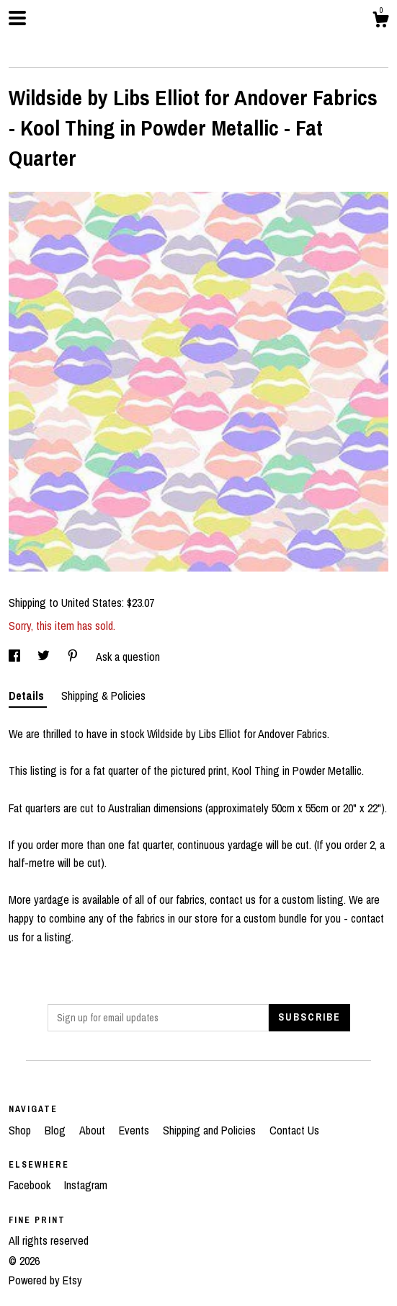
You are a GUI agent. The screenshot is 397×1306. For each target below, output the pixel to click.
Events (135, 1130)
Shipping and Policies (211, 1130)
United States (91, 602)
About (93, 1130)
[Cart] (380, 21)
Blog (56, 1130)
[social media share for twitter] (45, 657)
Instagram (85, 1185)
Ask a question (128, 657)
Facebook (31, 1185)
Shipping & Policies (103, 695)
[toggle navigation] (17, 18)
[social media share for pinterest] (74, 657)
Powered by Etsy (45, 1280)
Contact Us (294, 1130)
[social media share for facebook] (16, 657)
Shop (21, 1130)
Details (28, 695)
